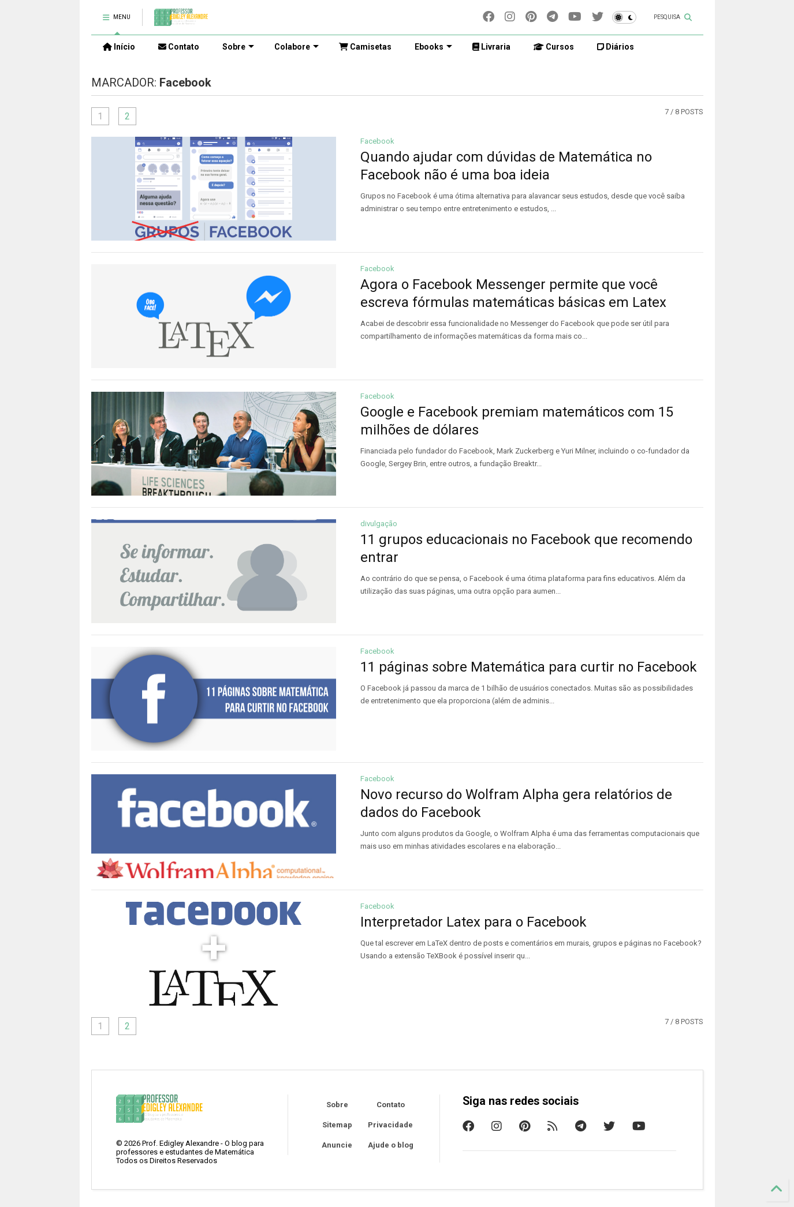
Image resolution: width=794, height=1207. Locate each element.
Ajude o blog (390, 1145)
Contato (391, 1104)
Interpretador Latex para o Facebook (473, 922)
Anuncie (337, 1145)
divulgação (378, 523)
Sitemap (337, 1124)
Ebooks (433, 46)
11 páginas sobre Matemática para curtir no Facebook (528, 667)
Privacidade (390, 1124)
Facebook (377, 141)
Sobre (337, 1104)
